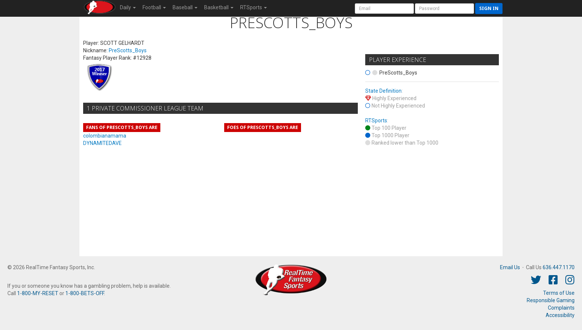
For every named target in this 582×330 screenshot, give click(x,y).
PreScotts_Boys (128, 50)
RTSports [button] (253, 7)
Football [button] (154, 7)
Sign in (488, 8)
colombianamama (104, 136)
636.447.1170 (559, 267)
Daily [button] (128, 7)
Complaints (561, 308)
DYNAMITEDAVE (102, 143)
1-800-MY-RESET (37, 293)
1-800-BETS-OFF (84, 293)
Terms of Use (559, 293)
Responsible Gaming (551, 300)
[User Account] (384, 8)
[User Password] (444, 8)
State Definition (383, 91)
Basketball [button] (218, 7)
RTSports (376, 120)
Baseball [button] (185, 7)
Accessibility (560, 315)
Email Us (510, 267)
